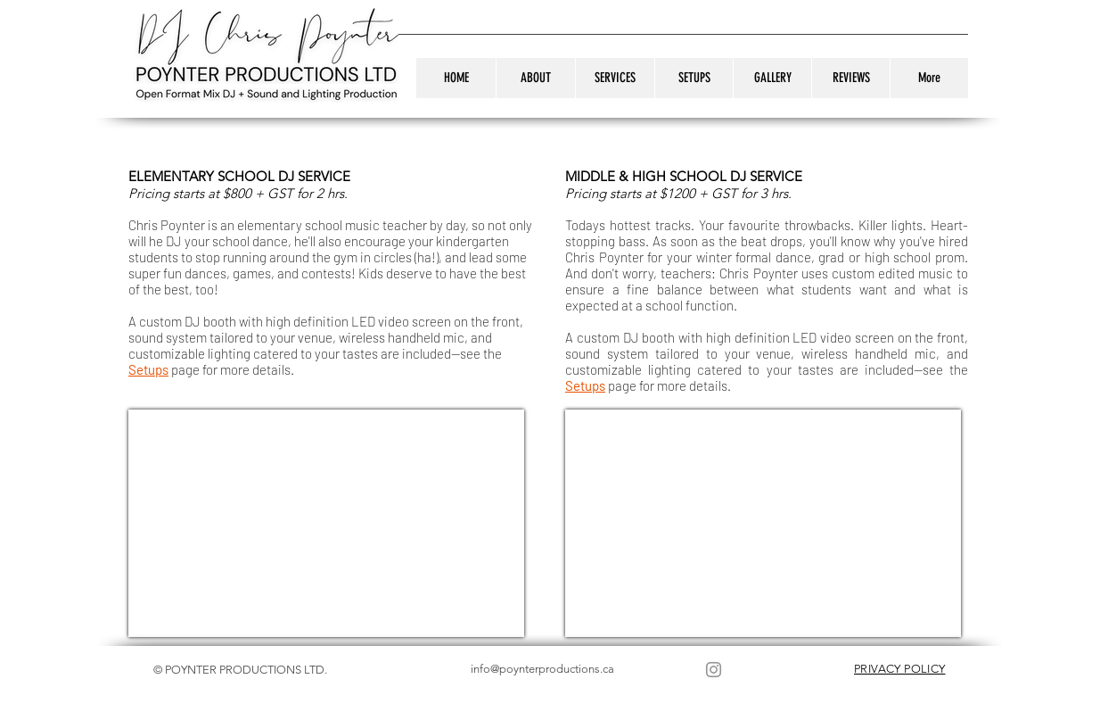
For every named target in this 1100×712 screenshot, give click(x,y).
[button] (614, 78)
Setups (148, 369)
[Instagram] (713, 669)
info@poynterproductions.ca (542, 668)
